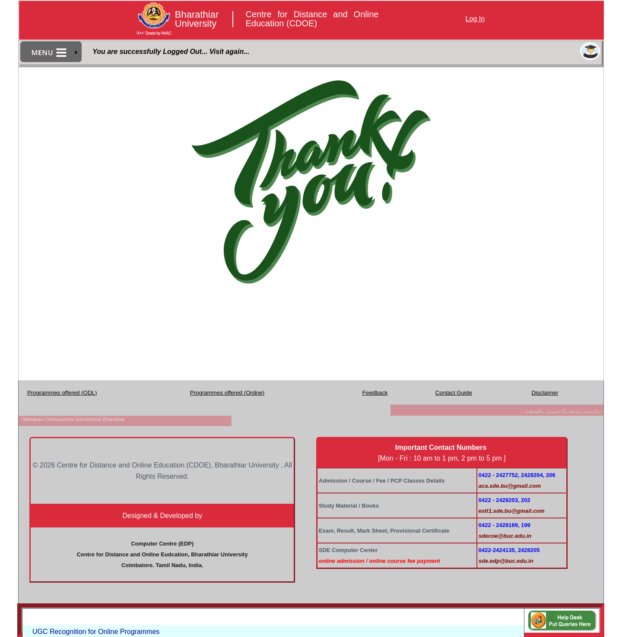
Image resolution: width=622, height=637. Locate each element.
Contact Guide (453, 392)
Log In (475, 18)
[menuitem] (51, 52)
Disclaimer (544, 392)
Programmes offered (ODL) (62, 392)
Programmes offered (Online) (227, 392)
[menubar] (51, 52)
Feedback (375, 392)
